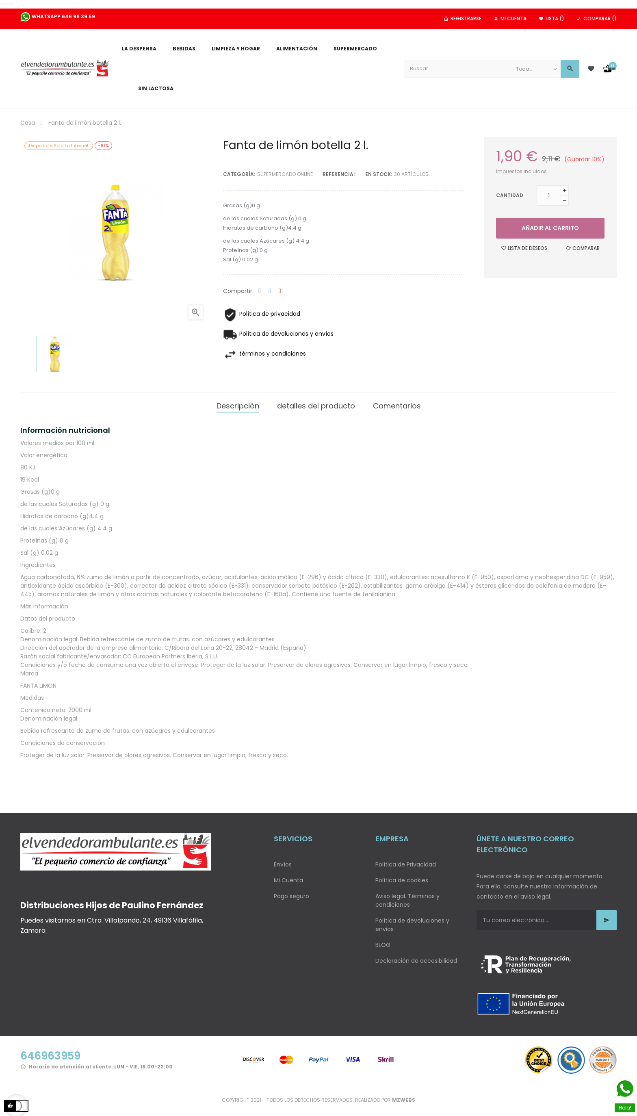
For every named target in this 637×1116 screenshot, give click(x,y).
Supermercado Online (285, 174)
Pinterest (280, 291)
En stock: (378, 174)
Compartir (259, 291)
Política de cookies (401, 880)
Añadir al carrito (550, 228)
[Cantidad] (549, 195)
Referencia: (339, 174)
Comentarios (397, 406)
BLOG (382, 945)
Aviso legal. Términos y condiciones (407, 900)
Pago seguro (291, 896)
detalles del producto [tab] (316, 406)
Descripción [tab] (238, 406)
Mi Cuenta (288, 880)
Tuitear (270, 291)
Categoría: (239, 174)
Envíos (283, 864)
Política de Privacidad (405, 864)
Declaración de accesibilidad (416, 961)
